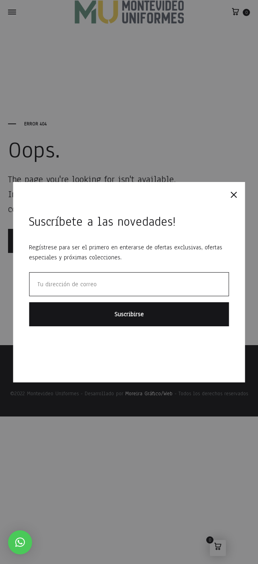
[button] (20, 542)
